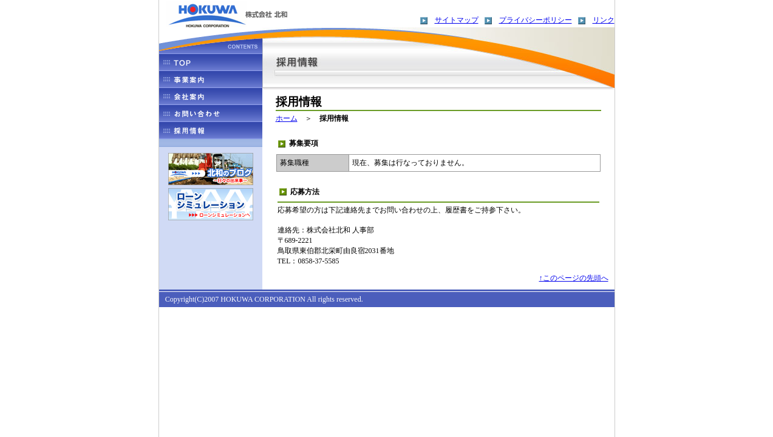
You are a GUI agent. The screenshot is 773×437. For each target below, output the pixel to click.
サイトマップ (456, 20)
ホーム (287, 118)
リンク (604, 20)
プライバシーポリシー (535, 20)
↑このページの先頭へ (573, 278)
